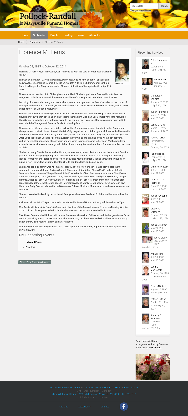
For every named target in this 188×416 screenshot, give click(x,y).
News (80, 35)
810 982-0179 (131, 387)
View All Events (34, 242)
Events (54, 35)
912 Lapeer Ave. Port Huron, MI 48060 (102, 387)
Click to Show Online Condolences (35, 262)
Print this (30, 247)
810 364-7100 (129, 394)
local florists (154, 347)
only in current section (141, 11)
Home (24, 35)
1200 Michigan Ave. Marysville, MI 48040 (99, 394)
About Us (95, 35)
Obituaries (39, 35)
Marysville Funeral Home (64, 394)
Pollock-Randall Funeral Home (65, 387)
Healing (68, 35)
